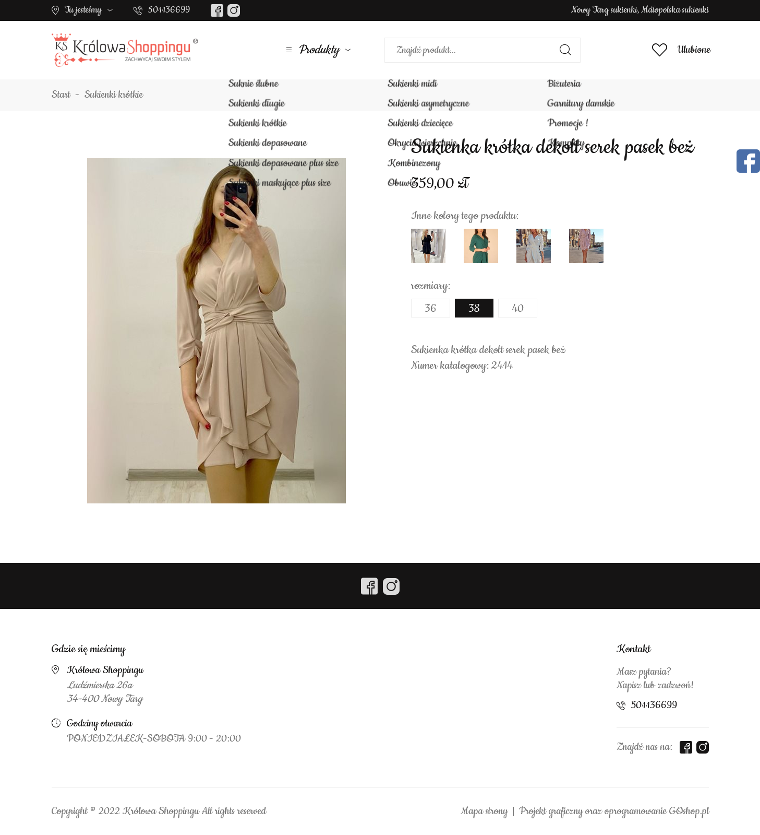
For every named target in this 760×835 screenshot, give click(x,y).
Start (61, 95)
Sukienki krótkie (114, 95)
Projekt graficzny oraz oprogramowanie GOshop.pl (614, 811)
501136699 (169, 10)
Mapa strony (484, 811)
